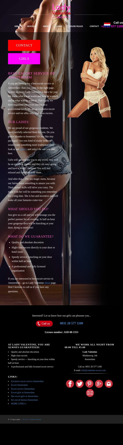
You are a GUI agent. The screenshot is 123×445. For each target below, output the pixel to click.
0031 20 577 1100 (71, 323)
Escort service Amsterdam (23, 389)
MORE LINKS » (18, 403)
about (47, 282)
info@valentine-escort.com (93, 370)
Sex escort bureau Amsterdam (24, 400)
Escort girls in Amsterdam (23, 392)
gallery (23, 149)
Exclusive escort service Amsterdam (27, 381)
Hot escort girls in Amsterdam (24, 396)
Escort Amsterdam (19, 385)
